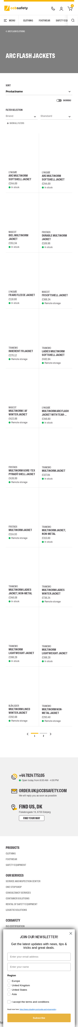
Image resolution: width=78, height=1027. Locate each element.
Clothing (28, 20)
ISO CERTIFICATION (15, 928)
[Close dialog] (71, 933)
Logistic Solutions (16, 912)
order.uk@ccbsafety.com (43, 792)
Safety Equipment (16, 867)
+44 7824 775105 (29, 776)
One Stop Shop (14, 889)
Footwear (44, 20)
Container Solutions (17, 900)
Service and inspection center (23, 883)
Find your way (25, 820)
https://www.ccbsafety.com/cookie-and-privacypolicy (38, 1009)
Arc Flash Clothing (15, 31)
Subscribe (39, 1017)
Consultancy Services (18, 894)
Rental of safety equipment (21, 906)
